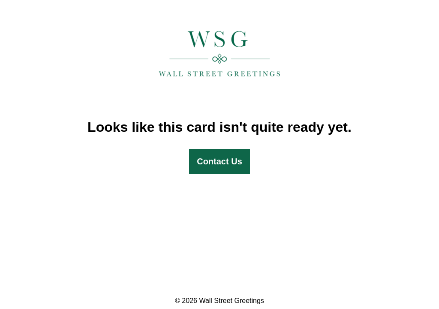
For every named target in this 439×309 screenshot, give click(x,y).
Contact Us (219, 161)
